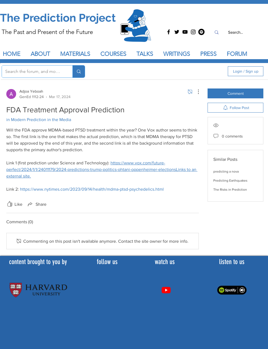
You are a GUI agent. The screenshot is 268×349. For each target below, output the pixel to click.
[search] (194, 71)
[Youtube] (166, 290)
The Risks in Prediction (230, 189)
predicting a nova (226, 171)
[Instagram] (193, 32)
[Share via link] (36, 204)
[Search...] (235, 32)
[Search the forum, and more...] (33, 71)
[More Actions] (195, 91)
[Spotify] (201, 32)
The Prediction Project (58, 17)
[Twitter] (177, 32)
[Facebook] (168, 32)
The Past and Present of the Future (47, 32)
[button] (147, 54)
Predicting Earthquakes (230, 180)
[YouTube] (185, 32)
